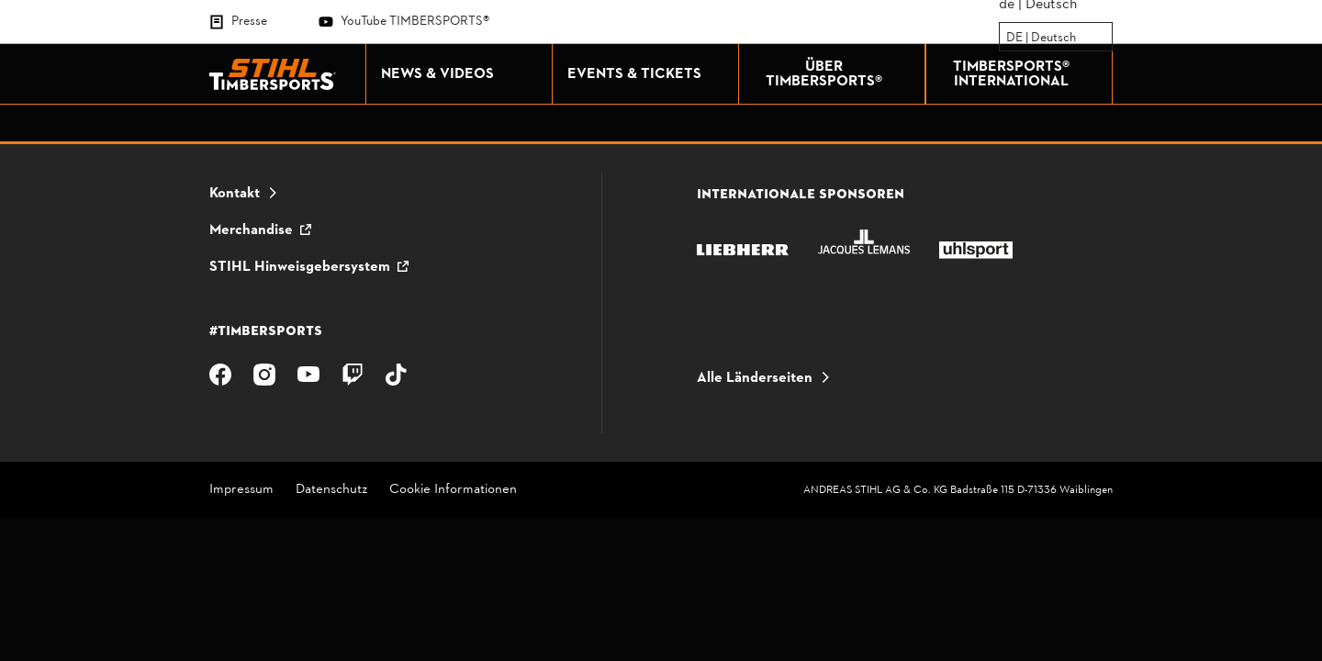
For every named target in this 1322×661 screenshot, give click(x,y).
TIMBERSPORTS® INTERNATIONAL (1028, 74)
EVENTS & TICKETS (648, 74)
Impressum (241, 491)
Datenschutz (331, 491)
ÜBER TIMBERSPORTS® (841, 74)
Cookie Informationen (453, 491)
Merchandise (251, 230)
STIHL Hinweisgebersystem (299, 267)
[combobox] (1007, 37)
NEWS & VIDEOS (462, 74)
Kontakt (234, 193)
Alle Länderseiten (754, 378)
